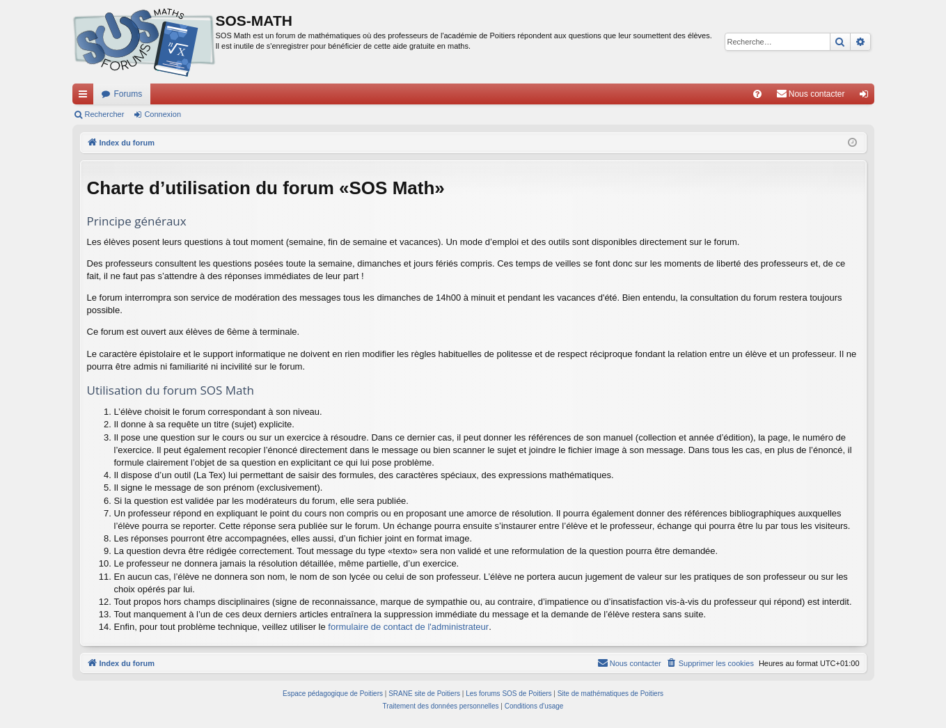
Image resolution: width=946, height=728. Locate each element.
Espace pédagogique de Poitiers (333, 693)
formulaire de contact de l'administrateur (408, 627)
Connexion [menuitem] (866, 96)
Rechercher (105, 114)
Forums (128, 94)
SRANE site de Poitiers (424, 693)
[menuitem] (757, 94)
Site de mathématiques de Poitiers (610, 693)
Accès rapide (85, 96)
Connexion (162, 114)
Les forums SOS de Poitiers (508, 693)
